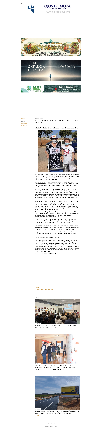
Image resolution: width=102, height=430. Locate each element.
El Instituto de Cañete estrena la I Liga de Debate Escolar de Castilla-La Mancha (56, 327)
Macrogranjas (24, 123)
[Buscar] (79, 4)
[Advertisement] (49, 24)
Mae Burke (55, 426)
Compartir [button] (23, 118)
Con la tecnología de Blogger (51, 424)
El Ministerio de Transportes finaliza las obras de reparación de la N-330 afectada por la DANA (57, 412)
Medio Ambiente (24, 125)
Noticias (22, 127)
